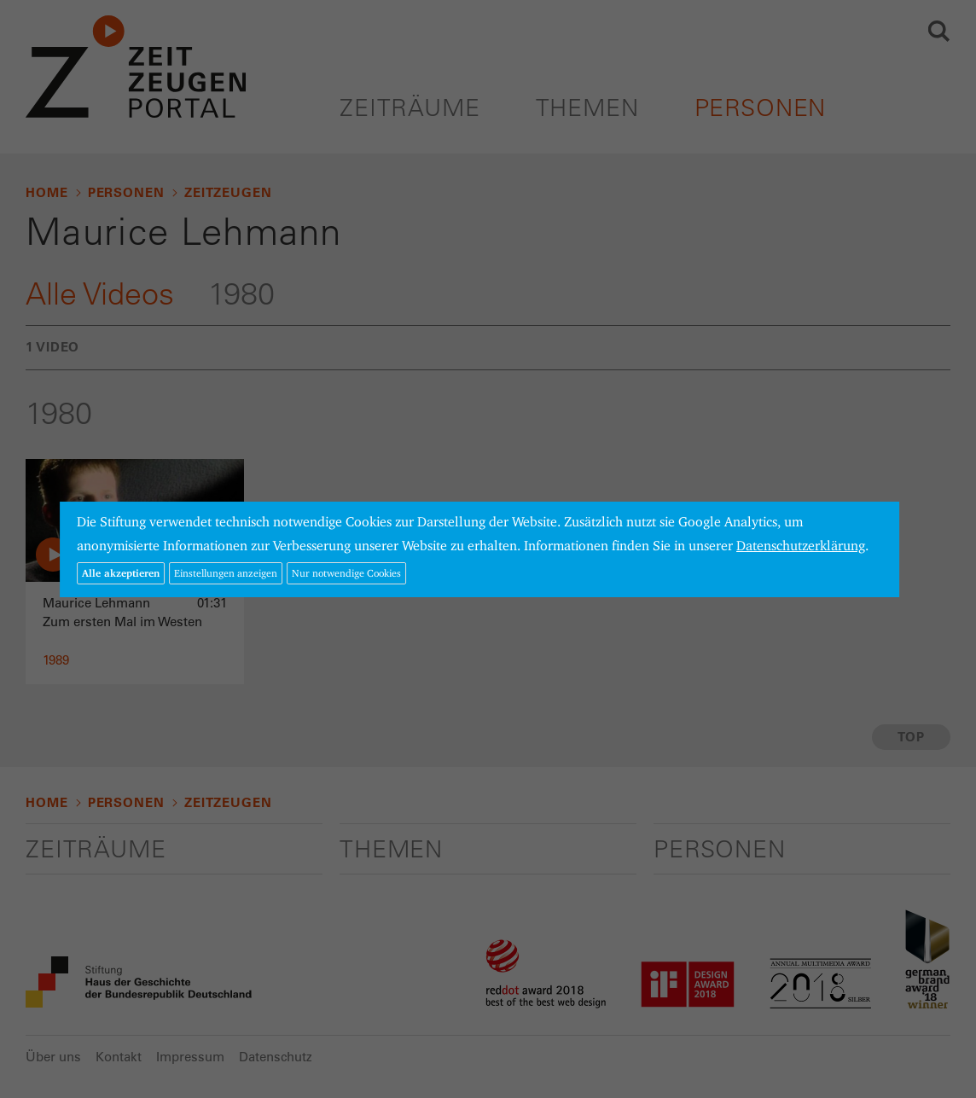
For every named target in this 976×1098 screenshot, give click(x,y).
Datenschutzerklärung (800, 545)
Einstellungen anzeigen (225, 572)
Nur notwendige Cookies (346, 572)
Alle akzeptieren (121, 572)
